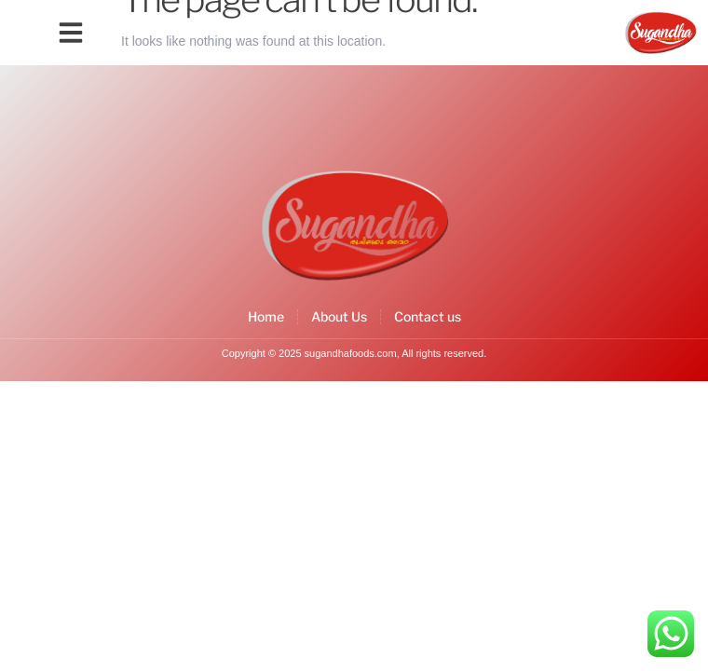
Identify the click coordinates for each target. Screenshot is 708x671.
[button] (70, 32)
